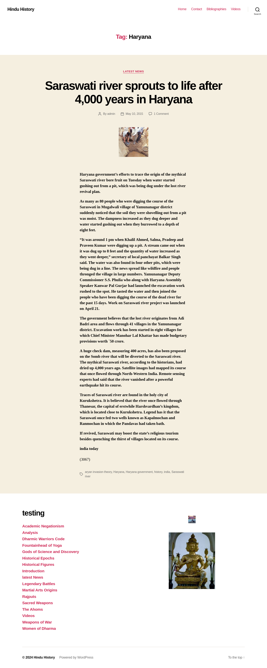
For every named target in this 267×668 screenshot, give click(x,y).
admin (111, 113)
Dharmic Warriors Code (43, 539)
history (158, 471)
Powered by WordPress (76, 657)
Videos (235, 9)
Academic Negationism (43, 526)
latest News (133, 71)
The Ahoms (32, 609)
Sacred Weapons (37, 603)
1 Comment (161, 113)
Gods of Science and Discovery (50, 551)
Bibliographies (216, 9)
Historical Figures (38, 564)
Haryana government (139, 471)
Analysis (30, 532)
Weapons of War (37, 622)
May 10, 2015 (134, 113)
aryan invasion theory (98, 471)
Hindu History (20, 9)
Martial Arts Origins (39, 590)
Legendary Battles (38, 584)
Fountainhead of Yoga (42, 545)
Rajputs (29, 596)
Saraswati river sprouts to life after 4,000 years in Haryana (133, 92)
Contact (196, 9)
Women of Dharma (39, 628)
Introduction (33, 571)
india (167, 471)
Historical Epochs (38, 558)
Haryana (118, 471)
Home (182, 9)
